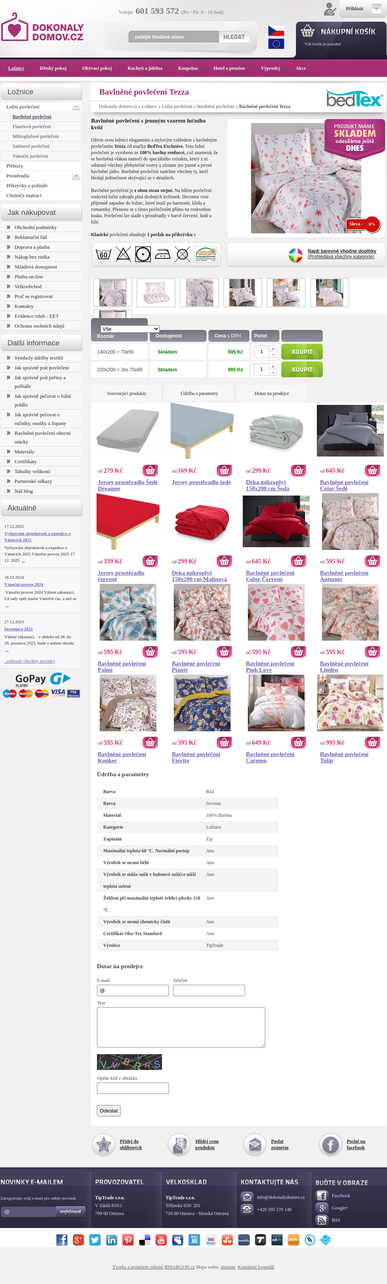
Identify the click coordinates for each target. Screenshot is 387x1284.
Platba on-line (25, 277)
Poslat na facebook (356, 1151)
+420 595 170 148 (266, 1217)
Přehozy (14, 166)
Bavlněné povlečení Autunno (344, 576)
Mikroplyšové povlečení (36, 136)
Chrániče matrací (23, 195)
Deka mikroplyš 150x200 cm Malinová (199, 576)
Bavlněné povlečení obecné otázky (39, 437)
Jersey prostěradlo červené (121, 576)
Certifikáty (22, 461)
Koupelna (192, 68)
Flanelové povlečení (32, 126)
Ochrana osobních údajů (35, 326)
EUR (276, 44)
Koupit (302, 352)
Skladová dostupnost (32, 267)
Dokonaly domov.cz (118, 106)
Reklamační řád (27, 237)
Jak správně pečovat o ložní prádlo (39, 400)
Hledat (234, 37)
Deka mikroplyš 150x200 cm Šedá (267, 485)
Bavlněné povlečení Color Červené (270, 576)
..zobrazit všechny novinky (29, 661)
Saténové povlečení (31, 146)
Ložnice (149, 106)
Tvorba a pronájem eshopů (138, 1274)
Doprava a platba (28, 247)
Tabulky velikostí (28, 471)
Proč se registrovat (30, 296)
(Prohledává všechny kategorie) (342, 253)
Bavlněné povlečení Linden (344, 666)
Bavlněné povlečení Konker (122, 757)
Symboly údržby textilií (35, 358)
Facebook (332, 1203)
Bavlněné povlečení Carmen (270, 757)
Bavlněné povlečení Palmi (122, 666)
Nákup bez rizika (28, 257)
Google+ (331, 1215)
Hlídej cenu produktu (207, 1151)
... (23, 560)
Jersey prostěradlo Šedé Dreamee (128, 485)
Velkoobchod (24, 286)
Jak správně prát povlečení (38, 368)
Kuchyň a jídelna (149, 68)
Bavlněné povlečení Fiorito (196, 757)
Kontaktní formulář (256, 1274)
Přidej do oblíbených (131, 1151)
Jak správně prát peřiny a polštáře (36, 382)
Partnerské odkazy (29, 481)
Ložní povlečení (177, 106)
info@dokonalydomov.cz (272, 1205)
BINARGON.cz (179, 1274)
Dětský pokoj (57, 68)
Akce (302, 68)
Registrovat (71, 1219)
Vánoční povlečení (30, 156)
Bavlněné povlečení (215, 106)
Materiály (20, 452)
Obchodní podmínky (32, 227)
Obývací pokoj (101, 68)
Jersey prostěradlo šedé (201, 482)
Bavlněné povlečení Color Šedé (344, 485)
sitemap (228, 1274)
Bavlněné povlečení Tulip (344, 757)
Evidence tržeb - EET (33, 316)
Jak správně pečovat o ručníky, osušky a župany (36, 419)
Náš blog (20, 491)
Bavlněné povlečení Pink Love (270, 666)
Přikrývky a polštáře (27, 185)
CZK (276, 31)
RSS (327, 1228)
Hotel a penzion (233, 68)
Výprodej (274, 68)
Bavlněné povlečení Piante (196, 666)
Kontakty (20, 306)
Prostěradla (43, 176)
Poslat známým (279, 1151)
